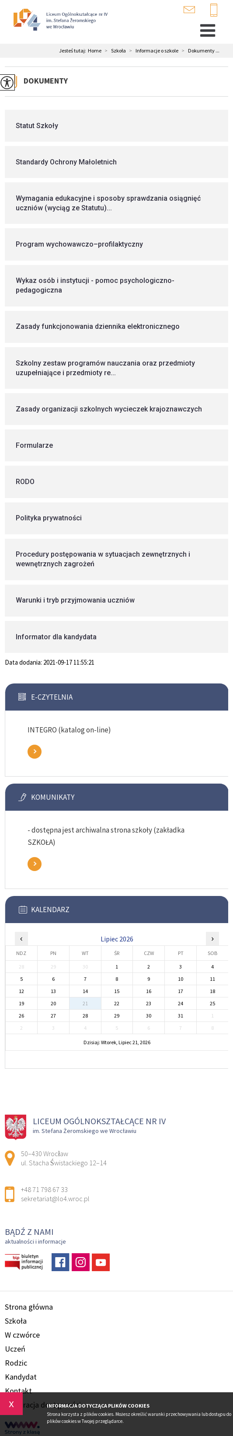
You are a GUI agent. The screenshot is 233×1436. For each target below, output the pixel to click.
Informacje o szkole (152, 50)
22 (116, 1003)
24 (180, 1003)
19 (21, 1003)
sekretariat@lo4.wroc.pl (189, 9)
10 (180, 979)
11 (212, 979)
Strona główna (29, 1307)
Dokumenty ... (198, 50)
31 (180, 1015)
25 (212, 1003)
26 (21, 1015)
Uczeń (15, 1349)
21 (85, 1003)
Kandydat (21, 1377)
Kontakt (18, 1391)
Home (94, 50)
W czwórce (22, 1335)
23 (148, 1003)
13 (53, 991)
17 (180, 991)
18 (212, 991)
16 (148, 991)
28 (85, 1015)
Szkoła (113, 50)
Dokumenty (46, 81)
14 (85, 991)
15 (116, 991)
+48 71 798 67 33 (213, 10)
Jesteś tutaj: (73, 50)
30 (148, 1015)
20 (53, 1003)
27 (53, 1015)
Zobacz (35, 752)
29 (116, 1015)
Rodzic (16, 1363)
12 (21, 991)
